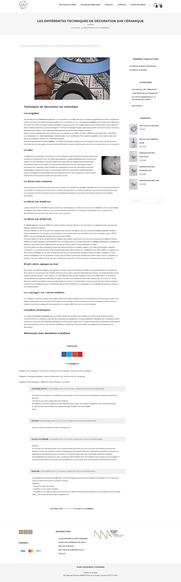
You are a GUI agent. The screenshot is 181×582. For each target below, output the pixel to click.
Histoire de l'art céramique (144, 89)
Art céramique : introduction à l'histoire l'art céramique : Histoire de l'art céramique (59, 371)
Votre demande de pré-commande (73, 538)
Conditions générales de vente (72, 542)
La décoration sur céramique (38, 46)
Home (23, 46)
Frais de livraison (66, 546)
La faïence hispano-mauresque (142, 66)
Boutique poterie (67, 6)
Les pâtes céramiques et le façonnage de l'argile (144, 98)
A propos (122, 6)
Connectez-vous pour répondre (89, 389)
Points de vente (138, 6)
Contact (109, 6)
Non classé (137, 106)
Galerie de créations (90, 6)
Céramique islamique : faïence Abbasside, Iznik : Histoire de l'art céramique (56, 376)
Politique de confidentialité (71, 550)
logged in (68, 509)
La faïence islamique (138, 70)
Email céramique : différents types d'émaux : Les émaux (48, 382)
